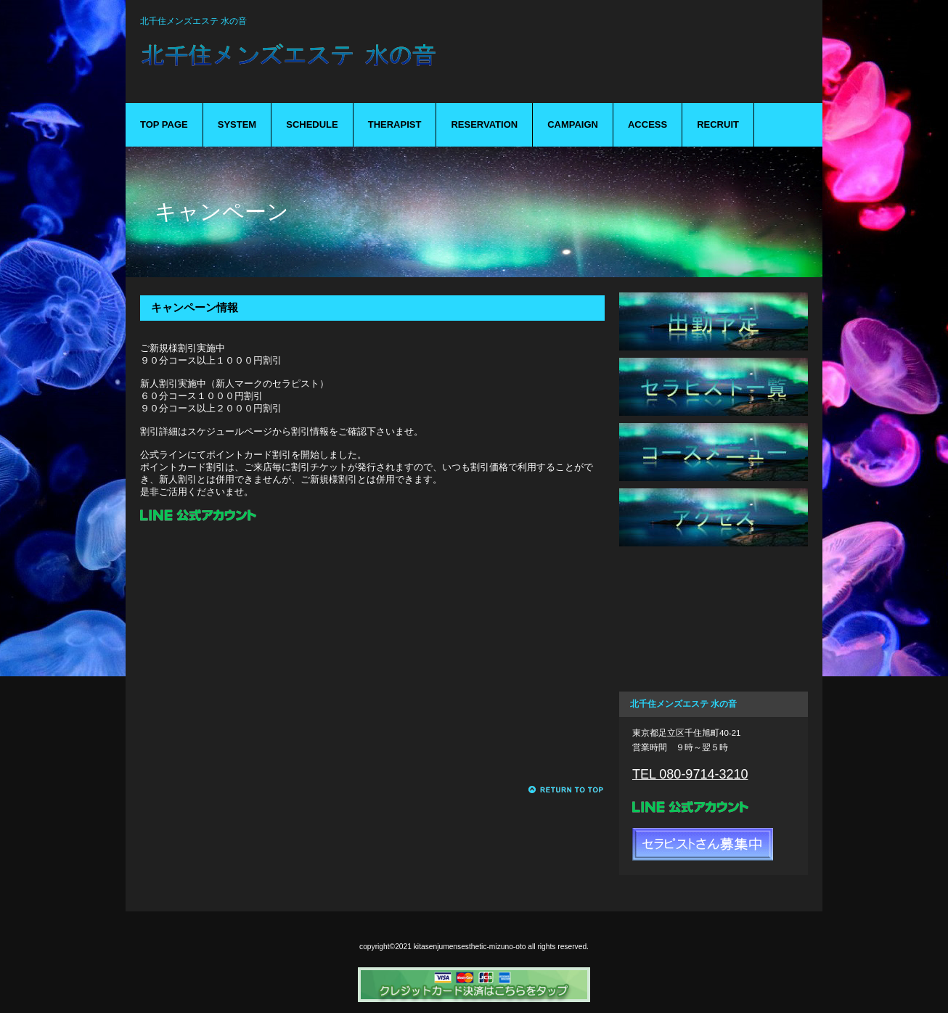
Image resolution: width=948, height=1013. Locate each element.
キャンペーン (713, 648)
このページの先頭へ (566, 790)
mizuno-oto (365, 64)
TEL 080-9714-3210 (690, 774)
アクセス (713, 517)
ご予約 (713, 583)
